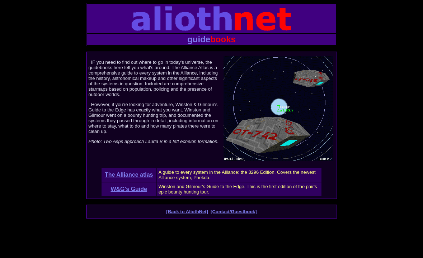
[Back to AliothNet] (187, 211)
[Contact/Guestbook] (234, 211)
